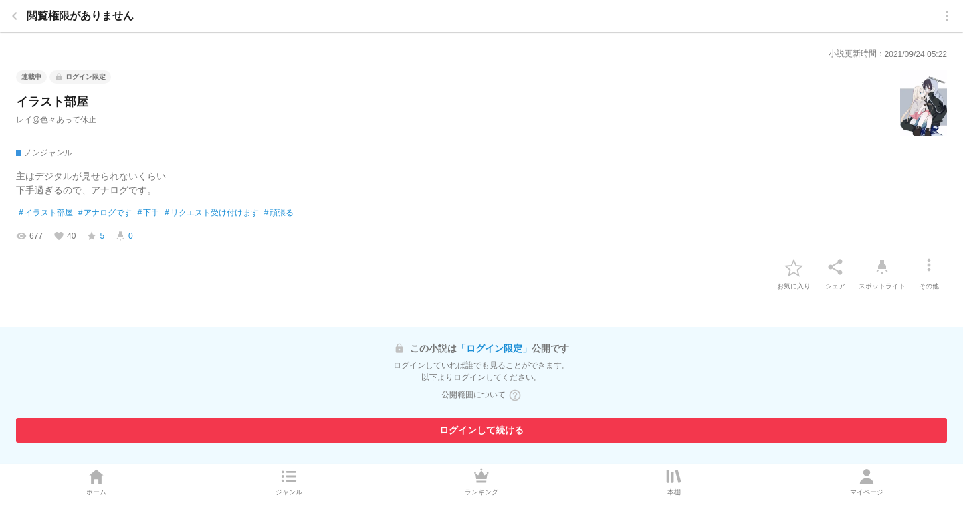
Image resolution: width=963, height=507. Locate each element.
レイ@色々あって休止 (56, 119)
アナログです (105, 213)
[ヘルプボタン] (515, 395)
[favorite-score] (95, 236)
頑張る (279, 213)
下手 (148, 213)
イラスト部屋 (46, 213)
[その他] (929, 267)
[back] (14, 16)
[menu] (947, 16)
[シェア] (835, 267)
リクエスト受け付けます (212, 213)
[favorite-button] (793, 267)
